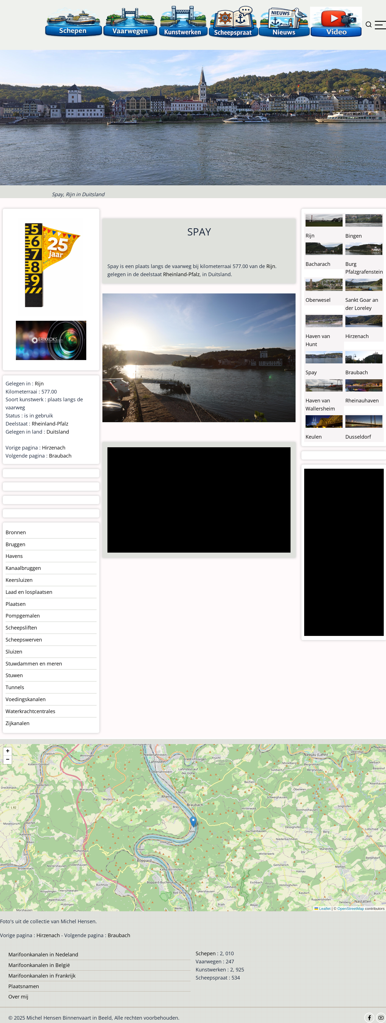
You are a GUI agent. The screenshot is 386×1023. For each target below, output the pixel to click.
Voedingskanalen (26, 699)
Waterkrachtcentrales (30, 711)
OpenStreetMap (350, 909)
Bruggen (15, 544)
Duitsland (57, 431)
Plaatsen (16, 604)
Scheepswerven (24, 639)
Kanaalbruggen (23, 568)
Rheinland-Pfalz (181, 274)
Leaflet (322, 909)
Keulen (314, 436)
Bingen (353, 235)
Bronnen (16, 532)
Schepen (206, 953)
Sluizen (14, 651)
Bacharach (318, 264)
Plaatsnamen (23, 986)
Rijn (270, 266)
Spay (311, 372)
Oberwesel (318, 300)
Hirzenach (53, 447)
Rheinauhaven (362, 400)
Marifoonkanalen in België (39, 965)
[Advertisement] (197, 500)
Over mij (18, 996)
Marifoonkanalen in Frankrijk (41, 975)
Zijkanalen (17, 723)
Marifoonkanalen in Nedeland (43, 954)
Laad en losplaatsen (29, 592)
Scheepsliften (21, 627)
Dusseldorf (358, 436)
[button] (193, 822)
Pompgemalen (23, 615)
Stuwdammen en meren (34, 663)
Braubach (60, 455)
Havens (14, 556)
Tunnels (15, 687)
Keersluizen (19, 580)
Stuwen (14, 675)
